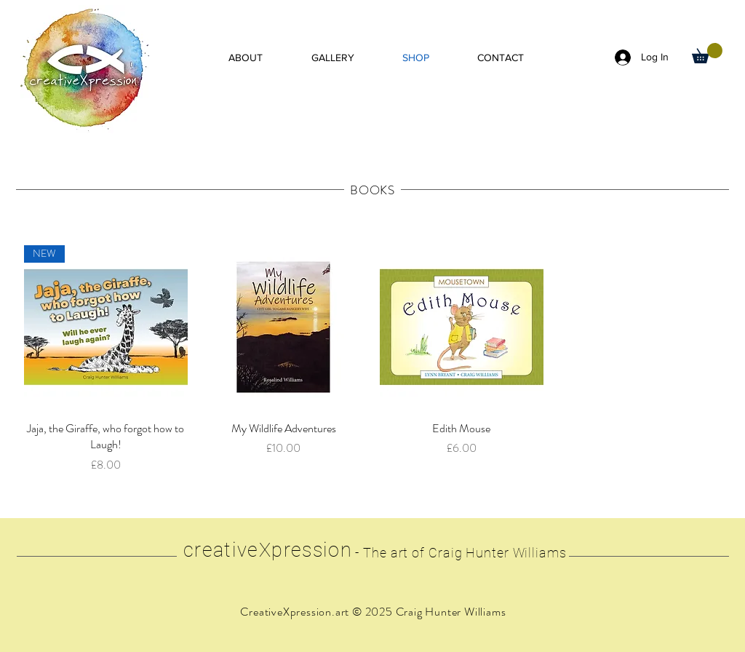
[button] (707, 53)
